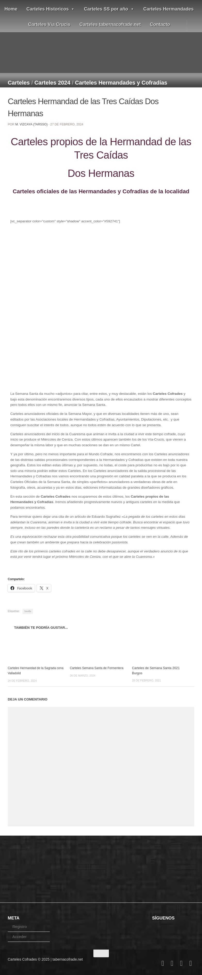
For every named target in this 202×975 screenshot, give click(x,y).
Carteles (19, 82)
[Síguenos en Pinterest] (190, 963)
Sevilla (27, 611)
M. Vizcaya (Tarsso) (31, 124)
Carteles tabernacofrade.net (110, 24)
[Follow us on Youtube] (181, 963)
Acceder (19, 936)
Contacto (160, 24)
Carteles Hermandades (168, 9)
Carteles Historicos (50, 9)
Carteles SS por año (109, 9)
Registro (19, 926)
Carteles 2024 (52, 82)
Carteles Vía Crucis (49, 24)
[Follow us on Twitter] (172, 963)
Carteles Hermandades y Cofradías (121, 82)
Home (10, 9)
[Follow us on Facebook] (162, 963)
